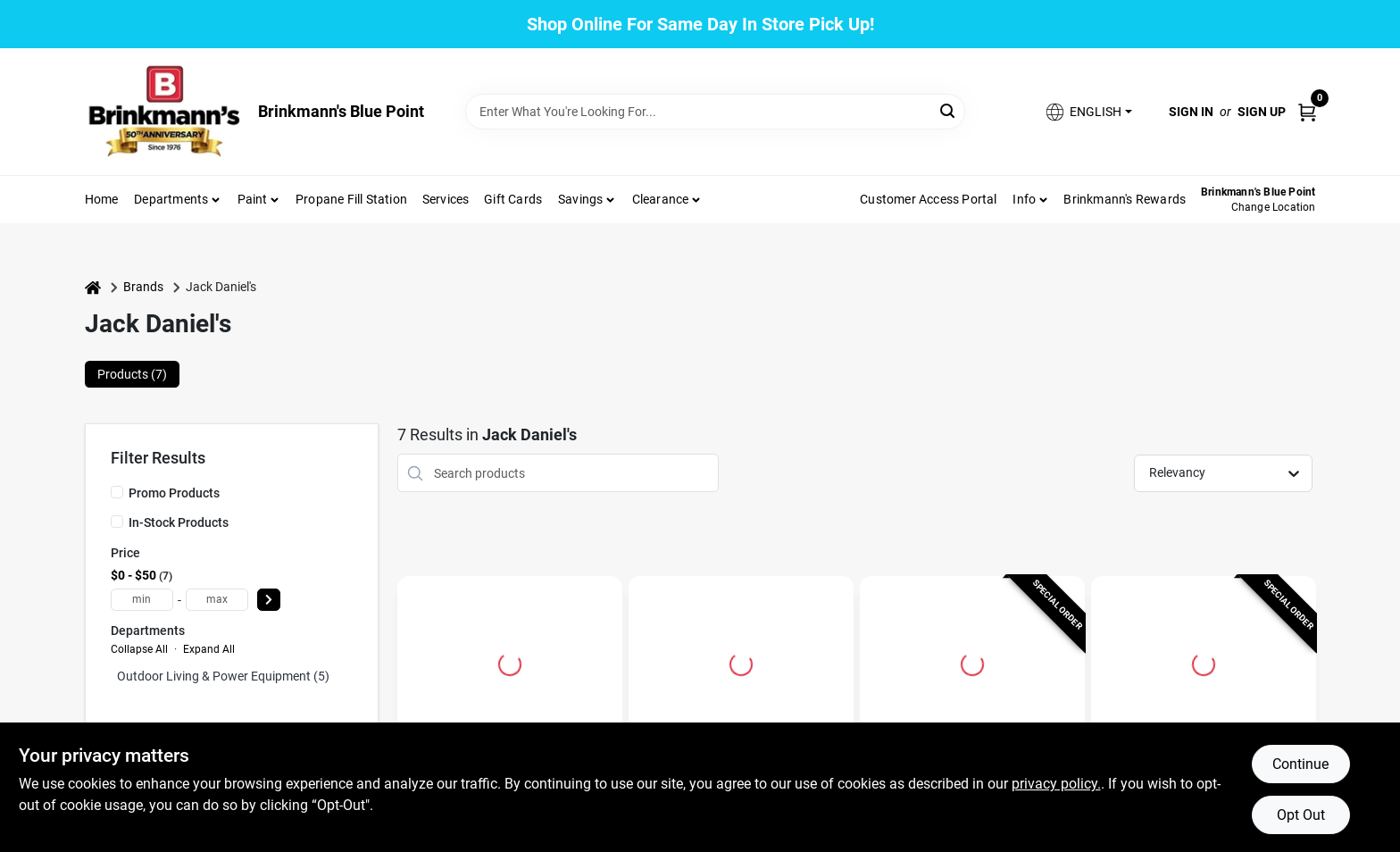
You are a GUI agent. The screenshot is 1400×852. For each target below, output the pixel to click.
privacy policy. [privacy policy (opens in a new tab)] (1056, 783)
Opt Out (1301, 814)
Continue (1300, 764)
